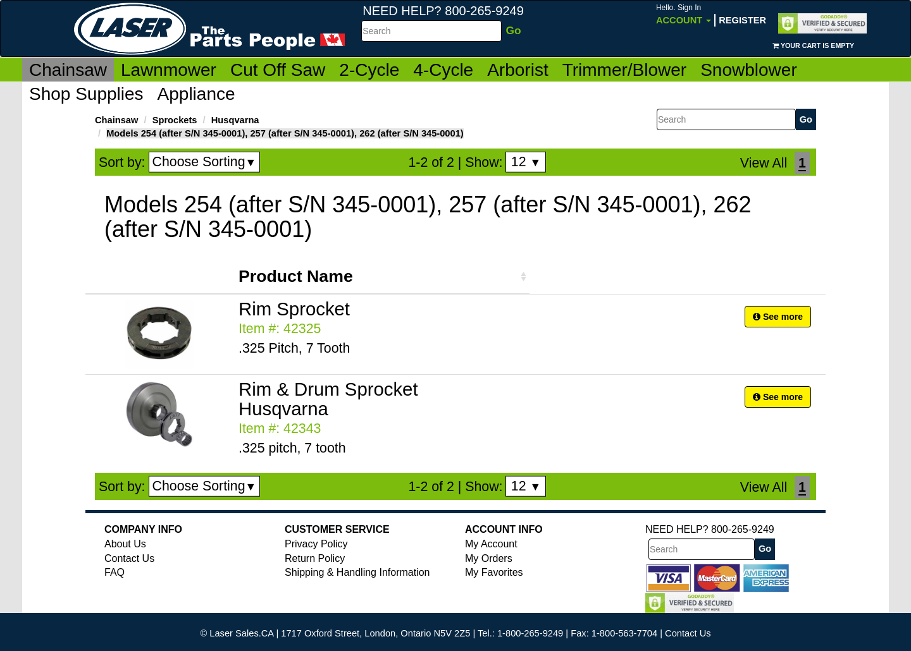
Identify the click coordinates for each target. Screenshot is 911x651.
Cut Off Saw (277, 70)
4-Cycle (443, 70)
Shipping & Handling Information (357, 572)
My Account (491, 543)
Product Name (296, 276)
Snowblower (748, 70)
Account (683, 14)
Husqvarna (235, 120)
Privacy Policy (316, 543)
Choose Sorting (204, 161)
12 (526, 161)
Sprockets (174, 120)
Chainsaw (68, 70)
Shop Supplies (86, 94)
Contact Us (129, 558)
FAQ (114, 572)
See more (778, 317)
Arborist (517, 70)
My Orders (488, 558)
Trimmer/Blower (624, 70)
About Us (125, 543)
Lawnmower (168, 70)
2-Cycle (369, 70)
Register (742, 20)
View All (763, 163)
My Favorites (494, 572)
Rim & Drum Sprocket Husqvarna (328, 399)
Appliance (196, 94)
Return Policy (315, 558)
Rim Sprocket (294, 308)
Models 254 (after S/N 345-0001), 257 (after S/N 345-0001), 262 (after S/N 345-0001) (285, 133)
